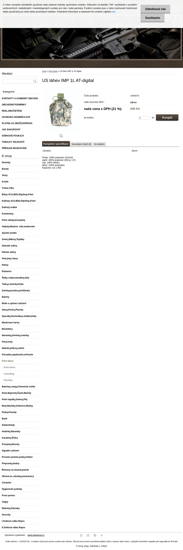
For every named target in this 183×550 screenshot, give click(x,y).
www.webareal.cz (35, 535)
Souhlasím (152, 17)
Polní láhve (52, 71)
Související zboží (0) (81, 144)
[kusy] (144, 118)
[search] (35, 81)
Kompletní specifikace (55, 144)
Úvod (44, 71)
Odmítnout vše (155, 9)
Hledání (7, 73)
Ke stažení (99, 144)
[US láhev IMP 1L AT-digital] (61, 114)
